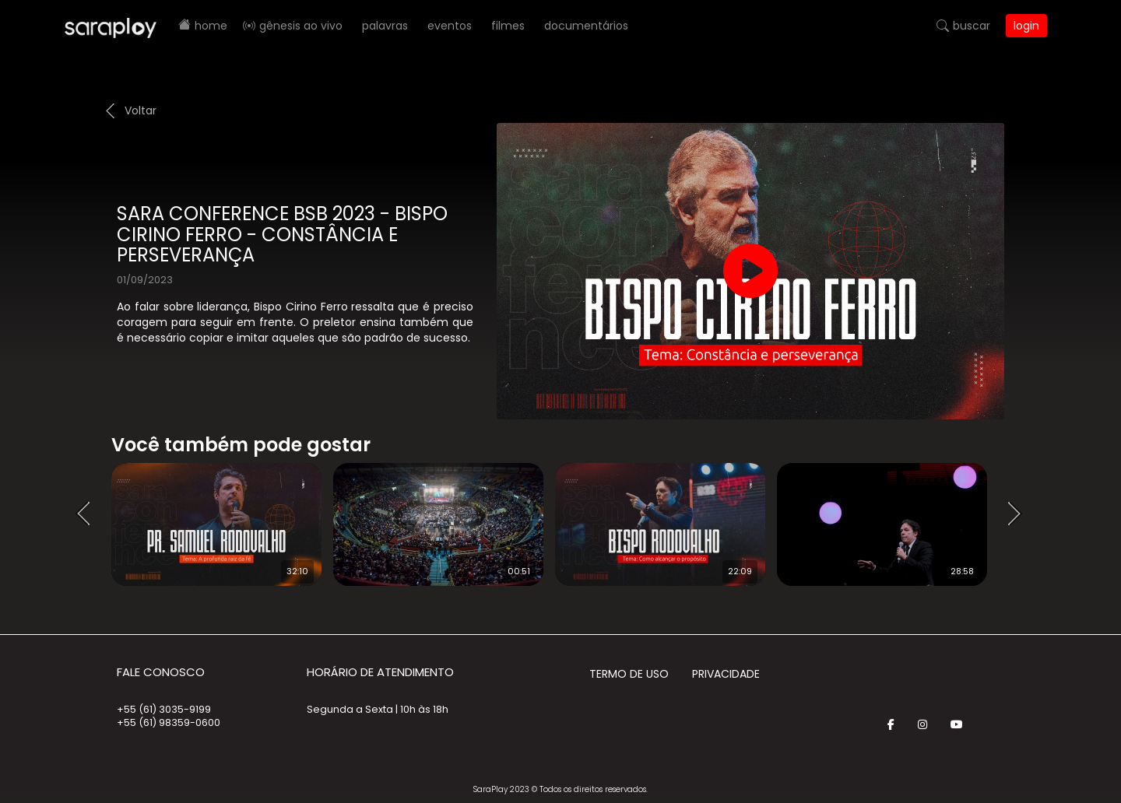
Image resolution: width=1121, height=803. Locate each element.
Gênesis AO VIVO (301, 25)
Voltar (140, 110)
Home (211, 25)
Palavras (385, 25)
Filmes (508, 25)
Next (1019, 514)
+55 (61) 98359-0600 (168, 722)
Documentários (586, 25)
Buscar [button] (971, 25)
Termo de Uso (629, 674)
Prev (88, 514)
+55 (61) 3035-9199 (164, 709)
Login (1026, 25)
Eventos (449, 25)
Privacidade (726, 674)
